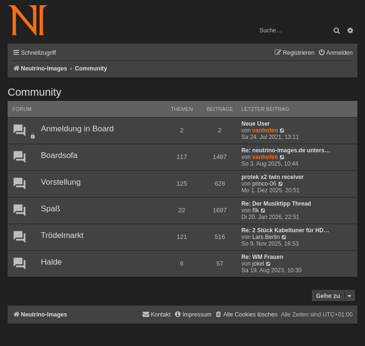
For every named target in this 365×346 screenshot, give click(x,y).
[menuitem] (335, 53)
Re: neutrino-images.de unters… (285, 150)
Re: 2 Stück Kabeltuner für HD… (285, 230)
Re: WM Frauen (262, 257)
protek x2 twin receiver (272, 177)
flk (255, 210)
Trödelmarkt (62, 235)
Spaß (50, 208)
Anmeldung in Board (77, 128)
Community (34, 92)
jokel (258, 263)
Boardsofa (59, 155)
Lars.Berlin (266, 237)
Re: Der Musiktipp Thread (276, 203)
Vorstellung (61, 182)
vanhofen (265, 130)
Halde (51, 262)
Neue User (255, 123)
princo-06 (264, 183)
